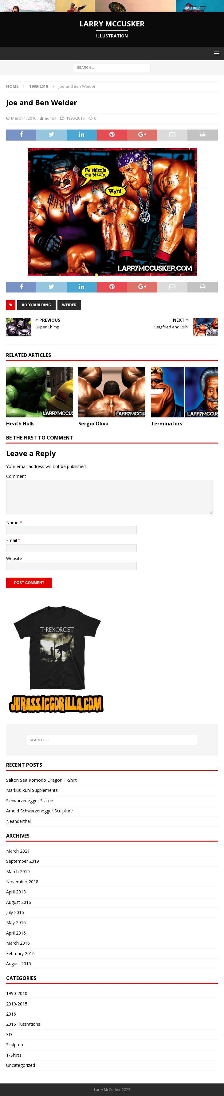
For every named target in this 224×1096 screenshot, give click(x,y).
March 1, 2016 (23, 118)
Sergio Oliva (93, 423)
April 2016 (16, 933)
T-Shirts (14, 1055)
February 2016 (20, 953)
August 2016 (18, 902)
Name (13, 522)
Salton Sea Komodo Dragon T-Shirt (41, 780)
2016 (11, 1014)
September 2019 (22, 861)
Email (12, 540)
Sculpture (15, 1045)
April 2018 (16, 892)
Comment (16, 476)
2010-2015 (16, 1004)
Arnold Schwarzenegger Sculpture (39, 811)
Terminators (166, 423)
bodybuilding (36, 305)
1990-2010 (75, 118)
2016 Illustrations (23, 1024)
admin (50, 118)
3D (9, 1034)
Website (14, 558)
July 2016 (15, 912)
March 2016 (18, 943)
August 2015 (18, 963)
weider (69, 305)
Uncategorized (20, 1065)
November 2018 (22, 882)
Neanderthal (18, 821)
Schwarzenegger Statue (29, 801)
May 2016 (16, 922)
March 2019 (18, 871)
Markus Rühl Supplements (32, 790)
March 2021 (18, 851)
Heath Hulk (20, 423)
